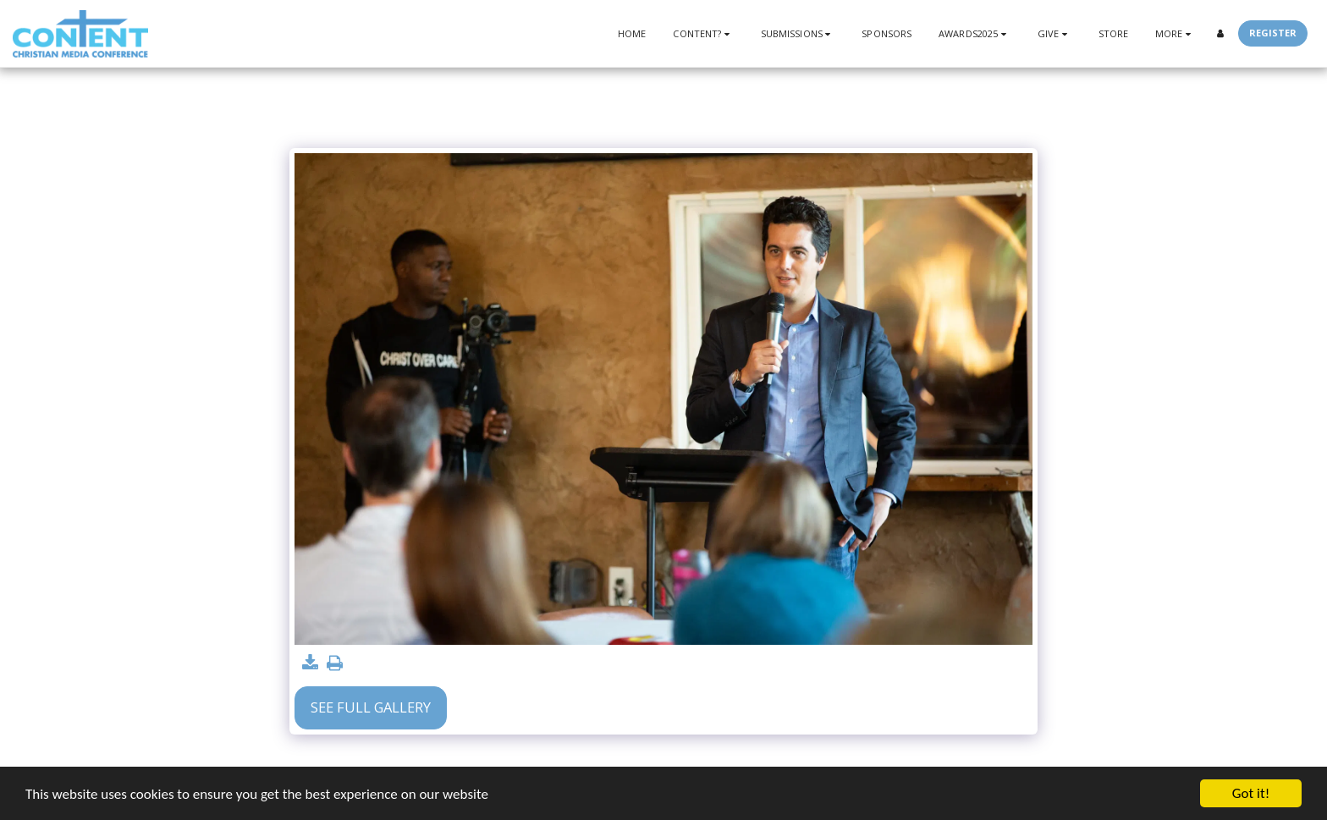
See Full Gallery (371, 707)
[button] (703, 33)
